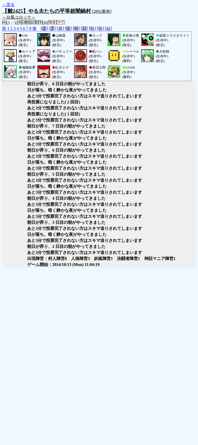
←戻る (8, 4)
